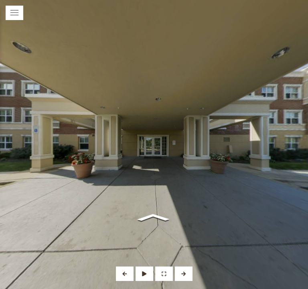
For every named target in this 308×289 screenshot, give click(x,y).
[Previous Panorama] (125, 274)
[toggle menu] (14, 13)
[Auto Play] (144, 274)
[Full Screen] (164, 274)
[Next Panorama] (183, 274)
